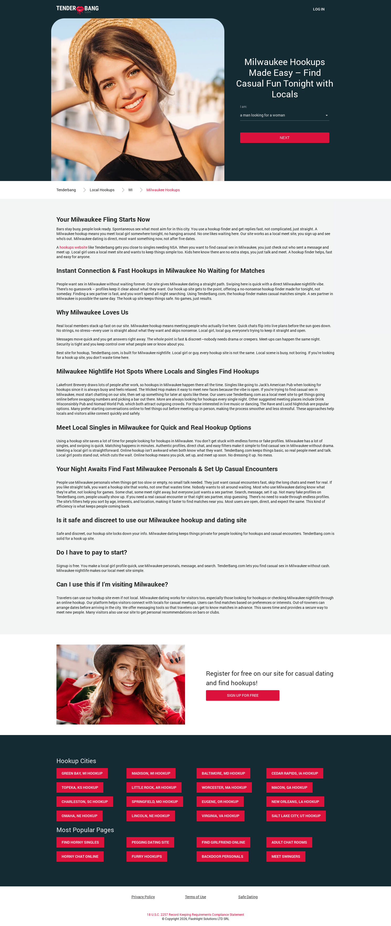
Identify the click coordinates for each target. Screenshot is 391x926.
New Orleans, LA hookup (295, 801)
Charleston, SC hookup (85, 801)
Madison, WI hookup (151, 773)
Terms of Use (195, 896)
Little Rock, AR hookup (154, 787)
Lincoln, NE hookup (151, 815)
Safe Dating (248, 896)
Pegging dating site (150, 842)
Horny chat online (80, 856)
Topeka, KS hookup (80, 787)
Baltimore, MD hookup (223, 773)
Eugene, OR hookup (220, 801)
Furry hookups (147, 856)
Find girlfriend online (223, 842)
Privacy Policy (143, 896)
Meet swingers (286, 856)
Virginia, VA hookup (220, 815)
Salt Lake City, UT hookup (296, 815)
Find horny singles (80, 842)
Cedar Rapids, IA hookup (295, 773)
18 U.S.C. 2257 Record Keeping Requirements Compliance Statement (195, 914)
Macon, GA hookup (289, 787)
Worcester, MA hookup (224, 787)
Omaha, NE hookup (79, 815)
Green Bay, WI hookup (82, 773)
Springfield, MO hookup (155, 801)
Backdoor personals (222, 856)
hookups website (73, 247)
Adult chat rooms (289, 842)
